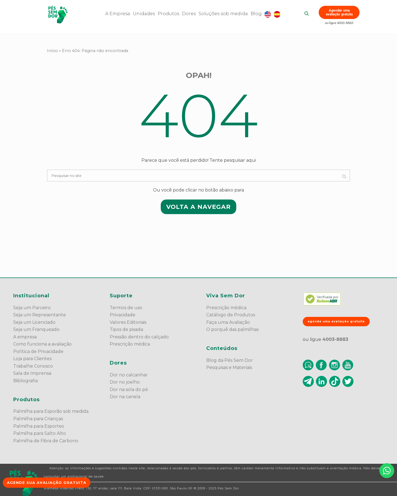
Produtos (168, 13)
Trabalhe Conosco (33, 366)
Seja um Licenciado (34, 322)
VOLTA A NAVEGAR (198, 206)
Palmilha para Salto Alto (39, 433)
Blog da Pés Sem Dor (229, 360)
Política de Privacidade (38, 351)
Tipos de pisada (126, 329)
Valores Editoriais (128, 322)
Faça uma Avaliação (228, 322)
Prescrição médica (130, 344)
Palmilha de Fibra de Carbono (45, 440)
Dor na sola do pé (129, 389)
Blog (256, 13)
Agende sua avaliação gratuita (46, 482)
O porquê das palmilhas (232, 329)
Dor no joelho (125, 382)
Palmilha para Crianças (38, 418)
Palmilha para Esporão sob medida (50, 411)
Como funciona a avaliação (42, 344)
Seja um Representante (39, 314)
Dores (189, 13)
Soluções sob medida (223, 13)
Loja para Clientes (32, 358)
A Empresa (117, 13)
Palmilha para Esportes (38, 426)
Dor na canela (125, 396)
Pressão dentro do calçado (139, 336)
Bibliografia (25, 380)
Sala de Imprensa (32, 373)
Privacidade (122, 314)
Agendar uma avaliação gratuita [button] (339, 12)
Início (52, 50)
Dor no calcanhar (129, 375)
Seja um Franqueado (36, 329)
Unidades (144, 13)
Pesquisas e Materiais (229, 367)
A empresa (25, 336)
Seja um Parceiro (32, 307)
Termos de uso (126, 307)
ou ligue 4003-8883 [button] (339, 23)
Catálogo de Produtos (230, 314)
